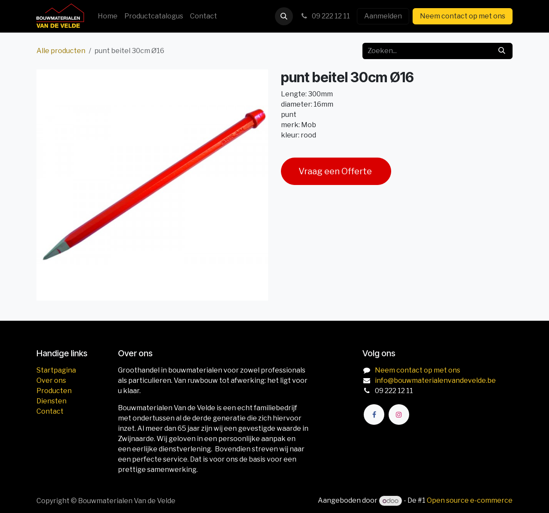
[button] (284, 16)
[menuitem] (107, 16)
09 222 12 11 (325, 16)
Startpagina (56, 370)
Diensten (51, 401)
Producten (54, 391)
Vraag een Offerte (336, 171)
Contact (49, 411)
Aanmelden (383, 16)
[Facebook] (374, 414)
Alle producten (60, 51)
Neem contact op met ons (462, 16)
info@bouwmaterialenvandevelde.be (435, 380)
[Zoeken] (502, 51)
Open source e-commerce (470, 501)
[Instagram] (399, 414)
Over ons (51, 380)
